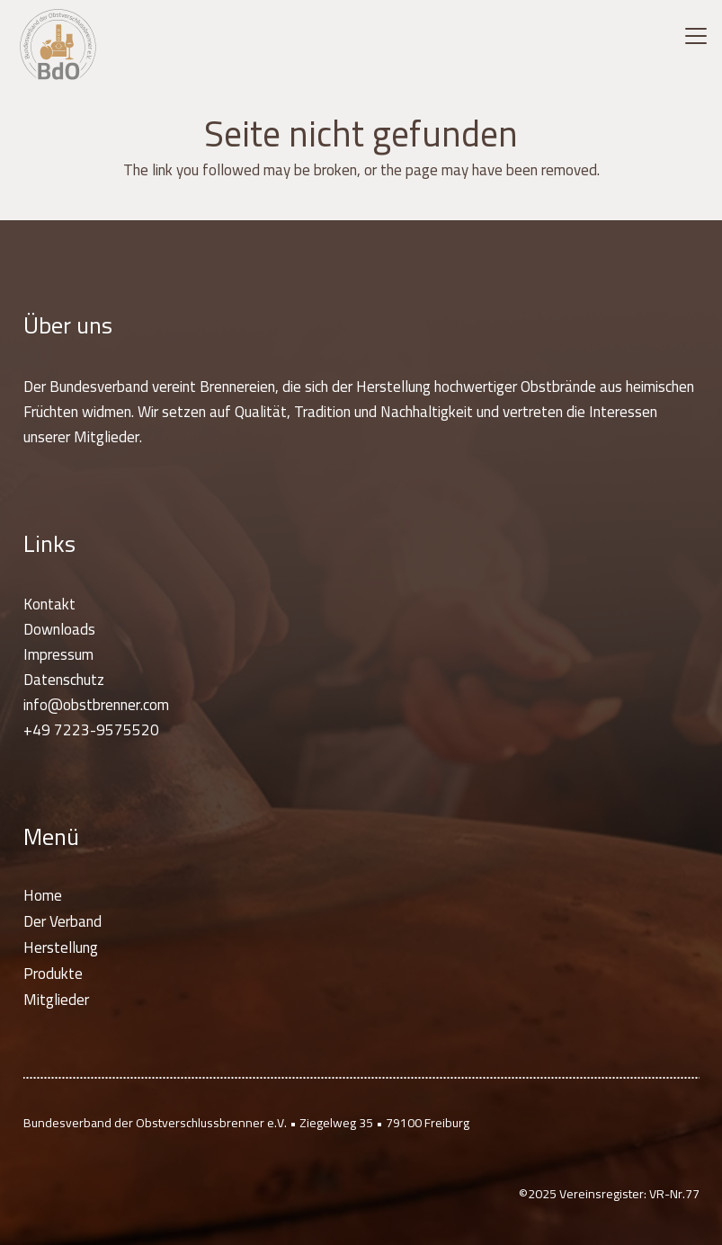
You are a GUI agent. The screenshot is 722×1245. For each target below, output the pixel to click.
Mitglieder (56, 999)
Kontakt (49, 604)
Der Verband (62, 921)
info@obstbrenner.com (96, 704)
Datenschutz (63, 679)
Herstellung (60, 947)
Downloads (59, 629)
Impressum (58, 654)
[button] (695, 36)
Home (42, 895)
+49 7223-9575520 (91, 730)
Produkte (53, 973)
